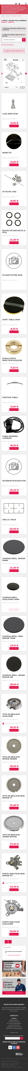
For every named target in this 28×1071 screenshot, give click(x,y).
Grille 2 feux (9, 520)
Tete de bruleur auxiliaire (11, 715)
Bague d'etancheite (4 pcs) (14, 232)
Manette (6, 153)
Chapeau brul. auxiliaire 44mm (10, 598)
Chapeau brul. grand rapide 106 (13, 676)
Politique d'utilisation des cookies (8, 1065)
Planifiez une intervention (14, 51)
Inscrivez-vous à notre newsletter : (14, 1035)
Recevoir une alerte (14, 609)
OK (21, 1038)
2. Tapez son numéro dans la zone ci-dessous (13, 35)
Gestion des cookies (18, 1067)
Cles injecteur (10, 114)
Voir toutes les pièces (7, 44)
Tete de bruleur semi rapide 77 (13, 797)
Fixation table (10, 397)
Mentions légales (4, 1064)
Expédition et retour (13, 1064)
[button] (2, 73)
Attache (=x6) (9, 192)
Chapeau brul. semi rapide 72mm (12, 637)
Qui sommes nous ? (5, 1063)
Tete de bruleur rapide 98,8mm (11, 758)
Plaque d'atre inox (12, 275)
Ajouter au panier (14, 125)
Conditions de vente (15, 1063)
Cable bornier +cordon (10, 437)
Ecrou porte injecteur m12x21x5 (12, 359)
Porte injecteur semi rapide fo (13, 875)
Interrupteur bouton (14, 481)
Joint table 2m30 (11, 320)
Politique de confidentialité (6, 1067)
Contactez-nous (14, 1032)
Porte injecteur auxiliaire (11, 923)
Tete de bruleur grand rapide (11, 836)
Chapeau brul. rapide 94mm (13, 559)
